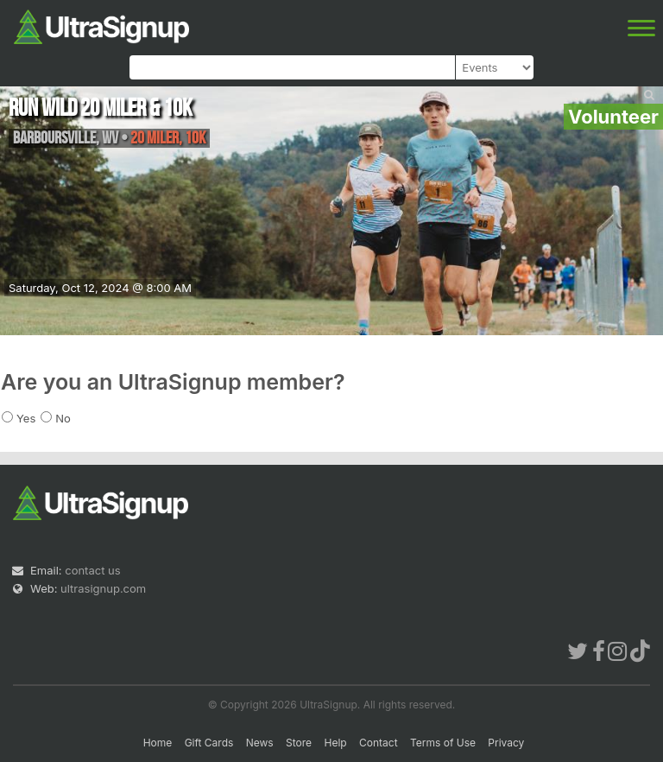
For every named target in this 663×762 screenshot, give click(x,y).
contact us (92, 570)
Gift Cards (209, 742)
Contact (378, 742)
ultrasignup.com (103, 588)
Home (158, 742)
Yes (25, 418)
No (63, 418)
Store (299, 742)
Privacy (506, 742)
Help (335, 742)
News (260, 742)
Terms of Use (443, 742)
